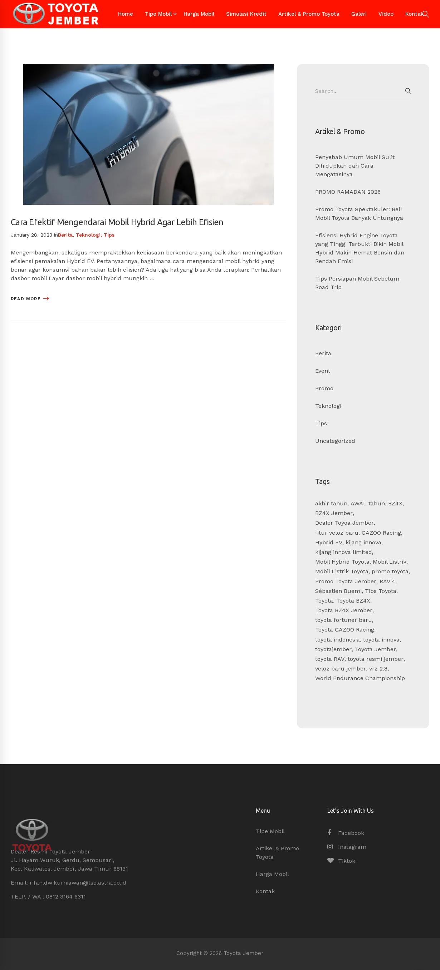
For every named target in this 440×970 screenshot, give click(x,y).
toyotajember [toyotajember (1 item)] (333, 649)
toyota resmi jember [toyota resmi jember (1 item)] (376, 658)
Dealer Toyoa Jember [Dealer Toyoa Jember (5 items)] (344, 522)
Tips (109, 235)
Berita (65, 235)
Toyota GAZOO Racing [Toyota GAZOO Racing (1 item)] (344, 629)
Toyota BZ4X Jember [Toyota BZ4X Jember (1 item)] (343, 610)
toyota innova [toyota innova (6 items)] (381, 639)
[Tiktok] (341, 861)
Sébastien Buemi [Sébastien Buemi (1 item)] (338, 591)
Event (322, 370)
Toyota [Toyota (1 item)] (324, 600)
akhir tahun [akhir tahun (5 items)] (331, 503)
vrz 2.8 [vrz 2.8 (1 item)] (378, 668)
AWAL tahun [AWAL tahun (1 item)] (368, 503)
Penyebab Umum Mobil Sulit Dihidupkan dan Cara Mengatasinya (355, 166)
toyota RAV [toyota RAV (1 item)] (329, 658)
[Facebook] (345, 833)
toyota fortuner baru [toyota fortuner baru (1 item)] (343, 620)
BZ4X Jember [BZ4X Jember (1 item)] (334, 513)
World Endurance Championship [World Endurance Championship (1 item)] (360, 678)
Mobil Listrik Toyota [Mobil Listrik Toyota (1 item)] (341, 571)
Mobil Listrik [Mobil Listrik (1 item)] (389, 561)
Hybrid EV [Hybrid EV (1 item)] (328, 542)
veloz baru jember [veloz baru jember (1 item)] (340, 668)
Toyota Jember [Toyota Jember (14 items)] (375, 649)
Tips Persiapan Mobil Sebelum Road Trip (357, 283)
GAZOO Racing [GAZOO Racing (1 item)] (381, 532)
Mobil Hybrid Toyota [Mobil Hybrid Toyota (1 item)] (342, 561)
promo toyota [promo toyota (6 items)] (390, 571)
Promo (324, 388)
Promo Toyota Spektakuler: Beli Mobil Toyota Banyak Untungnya (359, 213)
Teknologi (88, 235)
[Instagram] (346, 847)
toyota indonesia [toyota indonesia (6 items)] (337, 639)
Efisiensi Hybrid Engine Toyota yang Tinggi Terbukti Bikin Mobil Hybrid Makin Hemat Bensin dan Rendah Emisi (359, 248)
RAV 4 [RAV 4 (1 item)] (387, 581)
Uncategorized (335, 440)
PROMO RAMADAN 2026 (348, 191)
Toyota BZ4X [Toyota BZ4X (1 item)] (353, 600)
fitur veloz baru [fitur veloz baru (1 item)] (336, 532)
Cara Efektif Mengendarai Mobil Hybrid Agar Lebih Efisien (117, 222)
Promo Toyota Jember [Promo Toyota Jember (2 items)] (345, 581)
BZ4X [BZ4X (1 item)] (395, 503)
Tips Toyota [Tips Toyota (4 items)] (380, 591)
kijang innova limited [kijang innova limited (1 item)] (343, 552)
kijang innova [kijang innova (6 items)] (363, 542)
